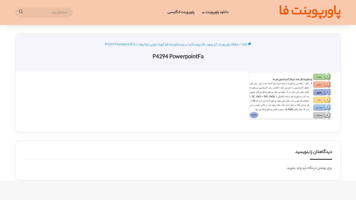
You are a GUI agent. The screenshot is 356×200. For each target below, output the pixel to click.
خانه (246, 45)
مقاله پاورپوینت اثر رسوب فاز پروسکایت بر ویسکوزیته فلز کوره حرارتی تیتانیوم (188, 45)
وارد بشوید (294, 168)
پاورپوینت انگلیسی (180, 12)
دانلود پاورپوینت (216, 12)
